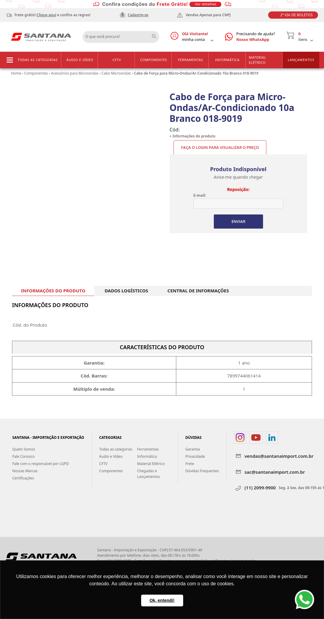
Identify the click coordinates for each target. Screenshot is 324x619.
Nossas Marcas (25, 470)
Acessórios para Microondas (74, 73)
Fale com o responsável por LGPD (40, 463)
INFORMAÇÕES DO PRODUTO (53, 291)
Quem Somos (23, 449)
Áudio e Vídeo (79, 59)
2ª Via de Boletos (296, 14)
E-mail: (199, 195)
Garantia (192, 449)
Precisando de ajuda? (255, 37)
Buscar (156, 34)
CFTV (117, 59)
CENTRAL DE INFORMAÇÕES (198, 291)
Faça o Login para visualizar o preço (220, 147)
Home (16, 73)
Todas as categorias (38, 59)
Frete (189, 463)
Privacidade (195, 456)
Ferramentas (190, 59)
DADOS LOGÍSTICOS (126, 291)
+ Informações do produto (193, 136)
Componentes (153, 59)
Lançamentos (301, 59)
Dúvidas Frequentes (202, 470)
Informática (227, 59)
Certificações (23, 478)
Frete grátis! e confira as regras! (52, 14)
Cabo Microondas (116, 73)
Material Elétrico (257, 60)
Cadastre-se (138, 14)
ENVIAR (238, 221)
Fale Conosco (23, 456)
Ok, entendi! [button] (162, 600)
